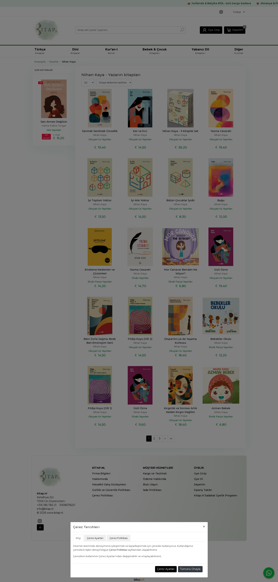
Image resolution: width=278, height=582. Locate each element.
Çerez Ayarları (166, 569)
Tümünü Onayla (190, 569)
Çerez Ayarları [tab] (95, 538)
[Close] (204, 526)
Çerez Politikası (118, 549)
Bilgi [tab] (78, 538)
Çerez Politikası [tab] (119, 538)
